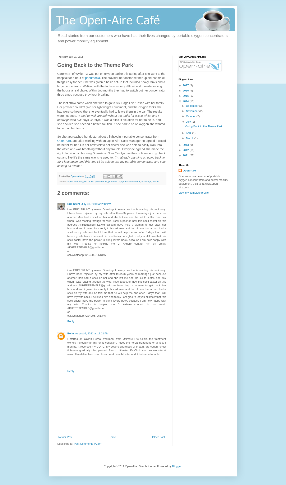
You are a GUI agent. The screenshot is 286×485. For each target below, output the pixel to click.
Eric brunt (73, 204)
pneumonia (92, 78)
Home (112, 437)
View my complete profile (194, 192)
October (191, 116)
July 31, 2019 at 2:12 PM (96, 204)
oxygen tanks (86, 181)
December (192, 105)
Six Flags (146, 181)
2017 (186, 85)
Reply (70, 321)
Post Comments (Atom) (88, 443)
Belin (70, 333)
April (189, 133)
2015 (186, 95)
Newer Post (65, 437)
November (192, 111)
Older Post (158, 437)
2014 (186, 101)
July (189, 121)
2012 (186, 150)
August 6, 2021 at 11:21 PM (92, 333)
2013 (186, 144)
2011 (186, 155)
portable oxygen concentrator (124, 181)
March (190, 138)
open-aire (73, 181)
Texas (156, 181)
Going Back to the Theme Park (203, 126)
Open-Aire (64, 140)
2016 (186, 90)
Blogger (176, 466)
